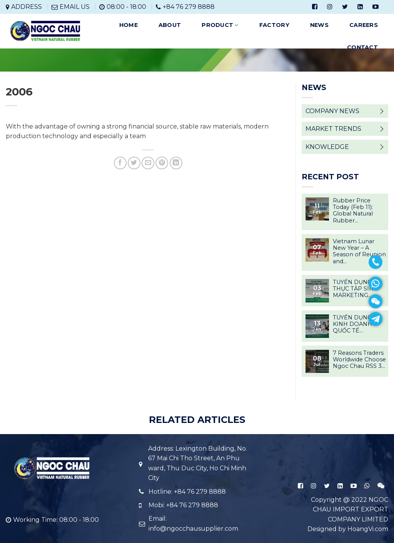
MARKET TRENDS (333, 128)
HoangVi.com (367, 529)
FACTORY (274, 25)
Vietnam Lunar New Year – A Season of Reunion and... (359, 251)
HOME (128, 25)
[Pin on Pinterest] (161, 163)
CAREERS (363, 25)
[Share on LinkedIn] (176, 163)
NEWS (319, 25)
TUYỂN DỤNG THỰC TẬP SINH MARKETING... (355, 289)
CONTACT (362, 47)
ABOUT (170, 25)
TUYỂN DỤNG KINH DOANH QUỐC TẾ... (352, 324)
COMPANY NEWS (332, 111)
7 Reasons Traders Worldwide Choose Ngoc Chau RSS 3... (359, 360)
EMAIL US (75, 6)
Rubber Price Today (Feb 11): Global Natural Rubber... (353, 210)
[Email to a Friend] (148, 163)
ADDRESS (26, 6)
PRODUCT (220, 25)
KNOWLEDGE (327, 146)
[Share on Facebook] (120, 163)
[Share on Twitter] (134, 163)
